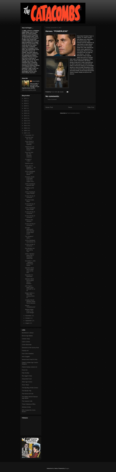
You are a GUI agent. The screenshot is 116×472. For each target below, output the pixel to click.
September (28, 320)
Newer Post (49, 107)
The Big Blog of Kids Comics (30, 387)
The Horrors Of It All (27, 393)
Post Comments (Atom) (73, 113)
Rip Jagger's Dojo (27, 376)
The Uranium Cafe (27, 401)
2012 (25, 120)
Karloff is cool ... (29, 163)
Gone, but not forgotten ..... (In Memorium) (30, 167)
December (28, 135)
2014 (25, 115)
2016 (25, 111)
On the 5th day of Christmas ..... (30, 204)
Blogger (67, 468)
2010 (25, 125)
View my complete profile (29, 90)
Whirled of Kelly (26, 407)
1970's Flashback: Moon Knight (30, 208)
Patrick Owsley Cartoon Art (29, 367)
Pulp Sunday (25, 373)
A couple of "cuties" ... (28, 160)
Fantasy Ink (25, 350)
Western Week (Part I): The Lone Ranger (29, 311)
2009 (25, 128)
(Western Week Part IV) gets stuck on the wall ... (29, 270)
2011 (25, 123)
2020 (25, 101)
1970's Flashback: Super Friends (30, 192)
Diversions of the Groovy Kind (30, 347)
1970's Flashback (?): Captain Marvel (30, 173)
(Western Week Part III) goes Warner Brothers (29, 281)
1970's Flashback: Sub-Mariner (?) (30, 241)
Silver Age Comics (27, 382)
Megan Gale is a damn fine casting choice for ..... (30, 295)
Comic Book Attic (27, 344)
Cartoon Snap (26, 338)
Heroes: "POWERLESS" (30, 306)
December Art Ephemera (29, 275)
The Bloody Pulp (26, 390)
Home (70, 107)
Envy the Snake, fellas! (29, 200)
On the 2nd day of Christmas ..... (30, 224)
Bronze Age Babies (27, 335)
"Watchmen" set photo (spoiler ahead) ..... (29, 148)
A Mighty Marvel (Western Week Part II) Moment (30, 301)
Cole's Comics (26, 341)
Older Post (90, 107)
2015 (25, 113)
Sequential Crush (27, 379)
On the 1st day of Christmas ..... (30, 245)
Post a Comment (52, 99)
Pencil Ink (24, 370)
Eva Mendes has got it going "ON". (30, 250)
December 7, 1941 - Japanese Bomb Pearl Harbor (30, 263)
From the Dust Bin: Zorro (29, 138)
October (27, 318)
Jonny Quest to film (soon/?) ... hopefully (30, 143)
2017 (25, 108)
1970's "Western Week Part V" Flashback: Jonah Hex (29, 256)
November (28, 315)
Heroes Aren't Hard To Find (29, 359)
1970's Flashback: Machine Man (30, 184)
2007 (25, 133)
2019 (25, 103)
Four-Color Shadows (28, 353)
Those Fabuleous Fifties (28, 404)
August (27, 323)
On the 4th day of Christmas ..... (30, 212)
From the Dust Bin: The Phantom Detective (29, 155)
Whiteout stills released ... (29, 220)
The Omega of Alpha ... (29, 237)
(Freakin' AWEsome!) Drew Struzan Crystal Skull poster (29, 231)
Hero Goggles (26, 356)
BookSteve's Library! (28, 332)
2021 (25, 98)
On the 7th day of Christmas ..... (30, 196)
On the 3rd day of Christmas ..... (30, 216)
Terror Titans (25, 385)
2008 (25, 130)
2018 (25, 106)
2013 (25, 118)
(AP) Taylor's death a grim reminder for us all (30, 288)
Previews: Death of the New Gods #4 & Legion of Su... (30, 179)
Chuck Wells (36, 81)
